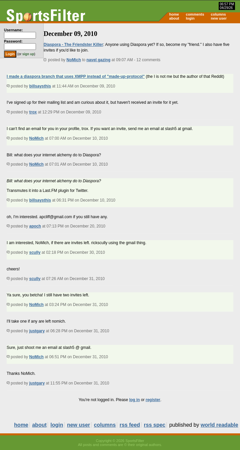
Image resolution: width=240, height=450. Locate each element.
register (152, 399)
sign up (28, 54)
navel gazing (99, 60)
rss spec (154, 425)
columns (218, 14)
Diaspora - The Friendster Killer (73, 44)
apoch (35, 226)
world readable (219, 425)
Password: (13, 41)
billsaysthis (40, 86)
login (190, 18)
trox (33, 112)
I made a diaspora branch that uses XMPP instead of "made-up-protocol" (76, 76)
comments (195, 14)
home (174, 14)
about (174, 18)
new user (219, 18)
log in (134, 399)
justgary (37, 331)
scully (35, 252)
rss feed (130, 425)
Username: (13, 30)
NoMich (74, 60)
